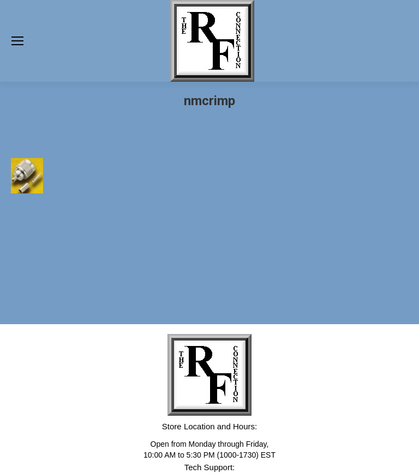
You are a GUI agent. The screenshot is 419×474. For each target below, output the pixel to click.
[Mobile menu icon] (17, 40)
